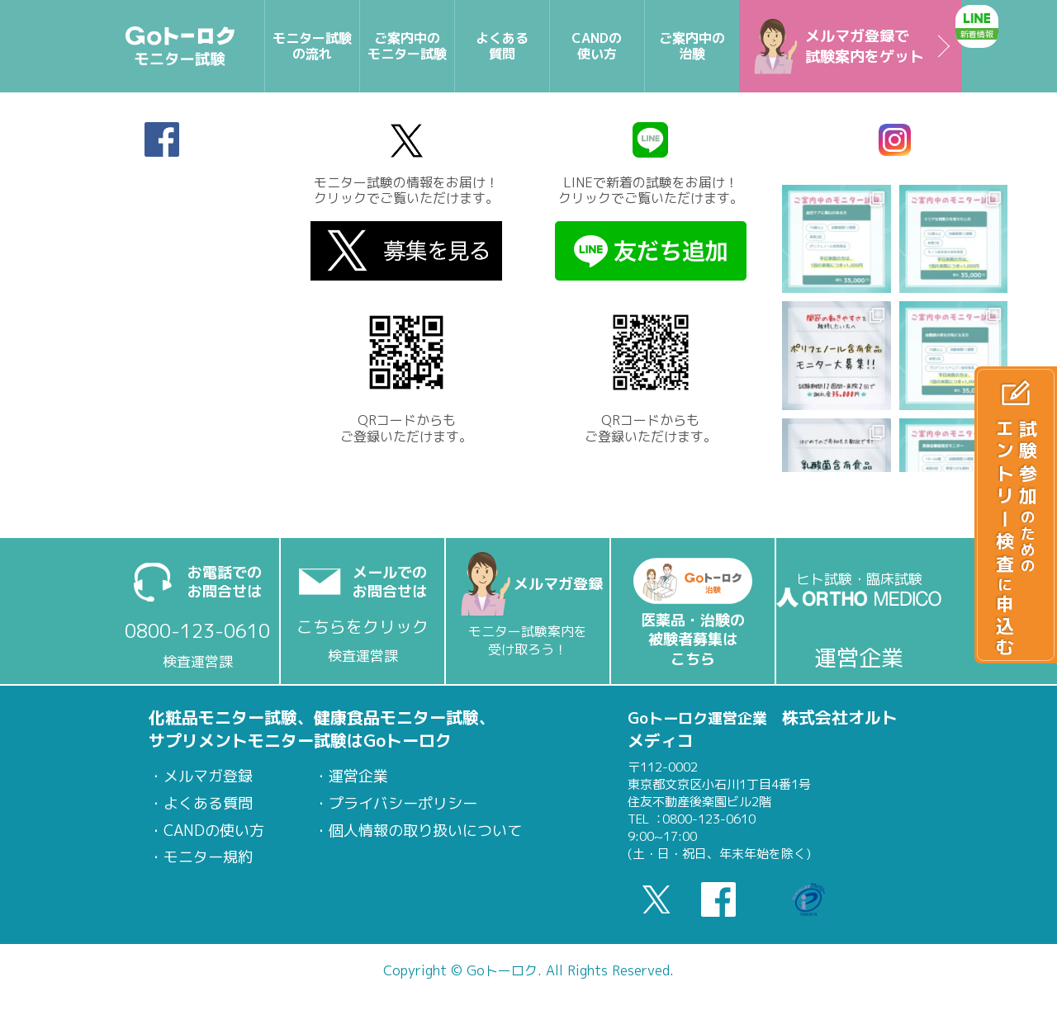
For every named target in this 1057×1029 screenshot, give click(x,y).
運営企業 (358, 776)
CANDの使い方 (214, 831)
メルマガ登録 (208, 776)
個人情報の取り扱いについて (425, 831)
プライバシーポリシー (403, 803)
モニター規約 (208, 857)
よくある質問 (208, 803)
